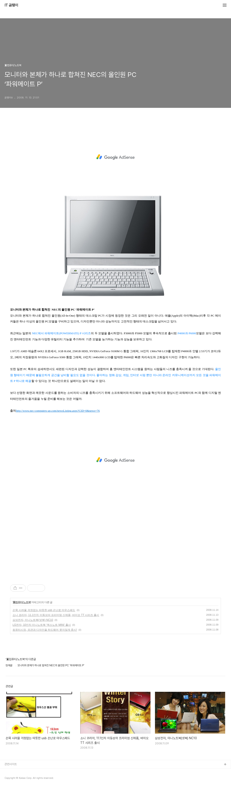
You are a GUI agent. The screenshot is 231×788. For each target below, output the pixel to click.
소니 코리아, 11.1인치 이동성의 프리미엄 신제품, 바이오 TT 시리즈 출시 (56, 615)
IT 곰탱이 (11, 5)
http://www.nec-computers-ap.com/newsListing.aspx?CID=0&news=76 (58, 410)
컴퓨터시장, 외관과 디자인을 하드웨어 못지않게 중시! (45, 629)
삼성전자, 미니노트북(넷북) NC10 (33, 620)
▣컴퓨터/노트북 (22, 602)
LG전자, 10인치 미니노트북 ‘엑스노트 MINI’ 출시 (42, 624)
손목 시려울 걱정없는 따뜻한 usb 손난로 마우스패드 (44, 610)
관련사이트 (10, 764)
